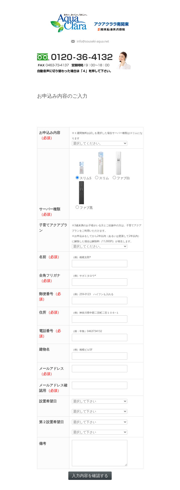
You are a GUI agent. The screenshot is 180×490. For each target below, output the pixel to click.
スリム (101, 165)
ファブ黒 (83, 195)
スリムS (82, 165)
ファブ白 (120, 165)
